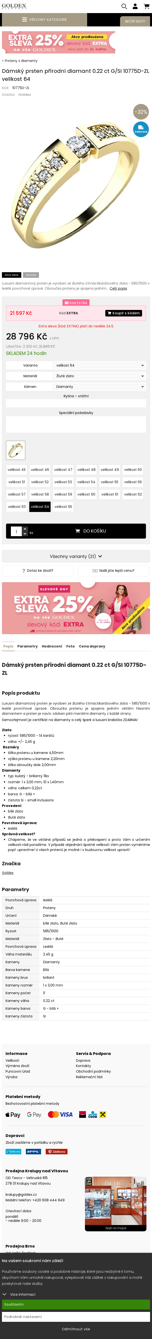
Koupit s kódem (123, 313)
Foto (70, 645)
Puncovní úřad (18, 1070)
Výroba (11, 1076)
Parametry (27, 645)
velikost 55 (109, 481)
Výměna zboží (17, 1065)
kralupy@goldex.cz (21, 1193)
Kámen (30, 386)
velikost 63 (17, 506)
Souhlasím (14, 1304)
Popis (8, 645)
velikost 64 (40, 506)
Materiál (30, 376)
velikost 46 (40, 469)
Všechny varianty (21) (76, 556)
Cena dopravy (92, 645)
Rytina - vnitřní (76, 396)
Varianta (30, 365)
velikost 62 (133, 493)
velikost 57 (17, 493)
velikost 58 (40, 493)
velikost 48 (86, 469)
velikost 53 (63, 481)
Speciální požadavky (76, 413)
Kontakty (83, 1065)
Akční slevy (135, 21)
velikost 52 (40, 481)
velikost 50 (133, 469)
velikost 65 (63, 506)
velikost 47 (63, 469)
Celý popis (118, 288)
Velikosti (12, 1059)
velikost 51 (16, 481)
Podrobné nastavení (23, 1316)
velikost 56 (133, 481)
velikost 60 (86, 493)
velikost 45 (17, 469)
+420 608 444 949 (48, 1199)
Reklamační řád (89, 1076)
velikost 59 (63, 493)
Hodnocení (52, 645)
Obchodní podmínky (93, 1070)
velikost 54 (86, 481)
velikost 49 (110, 469)
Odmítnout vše (76, 1329)
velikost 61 (109, 493)
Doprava (83, 1059)
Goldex (24, 94)
